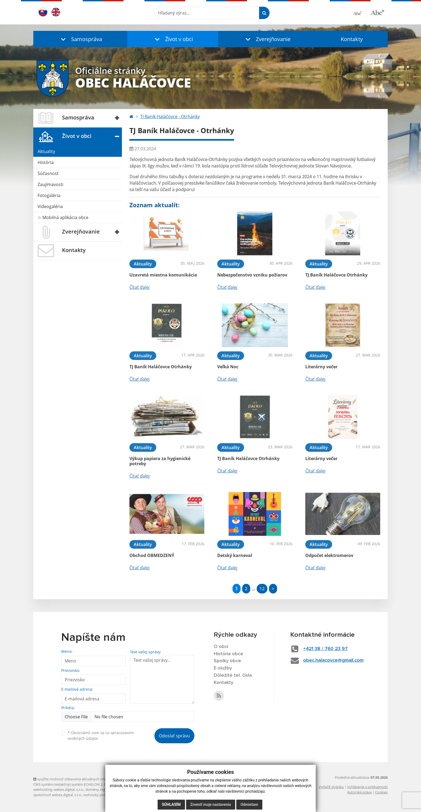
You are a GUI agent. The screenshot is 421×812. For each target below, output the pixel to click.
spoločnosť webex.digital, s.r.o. (57, 794)
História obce (228, 653)
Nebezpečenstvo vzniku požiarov (252, 275)
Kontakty (352, 39)
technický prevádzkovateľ (104, 794)
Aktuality (46, 151)
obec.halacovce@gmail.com (333, 660)
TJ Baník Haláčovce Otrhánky (336, 275)
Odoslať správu (174, 736)
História (46, 162)
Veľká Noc (227, 367)
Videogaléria (50, 206)
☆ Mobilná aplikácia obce (63, 217)
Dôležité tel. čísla (233, 675)
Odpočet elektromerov (329, 555)
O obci (221, 646)
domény (92, 789)
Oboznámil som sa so (101, 735)
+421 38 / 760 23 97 (325, 648)
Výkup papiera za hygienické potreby (159, 461)
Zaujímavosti (50, 184)
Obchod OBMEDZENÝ (151, 555)
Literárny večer (321, 367)
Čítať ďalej (139, 287)
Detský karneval (234, 555)
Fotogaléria (49, 195)
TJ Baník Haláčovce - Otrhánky (170, 116)
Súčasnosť (48, 173)
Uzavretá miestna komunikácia (163, 275)
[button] (80, 39)
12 (262, 588)
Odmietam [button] (249, 804)
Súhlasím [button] (171, 804)
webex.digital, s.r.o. (69, 789)
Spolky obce (227, 660)
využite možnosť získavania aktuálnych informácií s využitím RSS (86, 779)
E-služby (223, 668)
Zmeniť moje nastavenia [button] (210, 804)
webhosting (42, 789)
